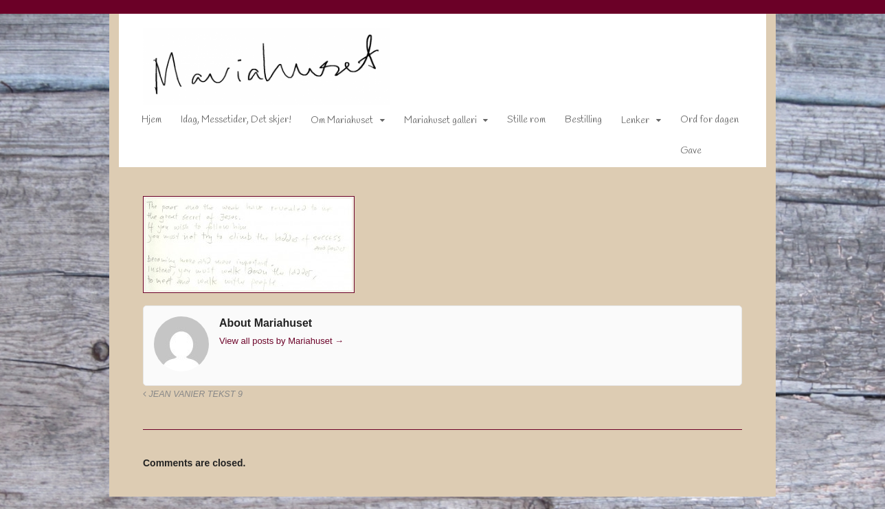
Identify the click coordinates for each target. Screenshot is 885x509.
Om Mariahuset (332, 123)
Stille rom (516, 122)
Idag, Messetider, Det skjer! (226, 122)
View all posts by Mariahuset (272, 343)
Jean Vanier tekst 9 (183, 397)
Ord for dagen (700, 122)
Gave (681, 153)
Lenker (626, 123)
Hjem (142, 122)
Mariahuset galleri (430, 123)
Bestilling (573, 122)
